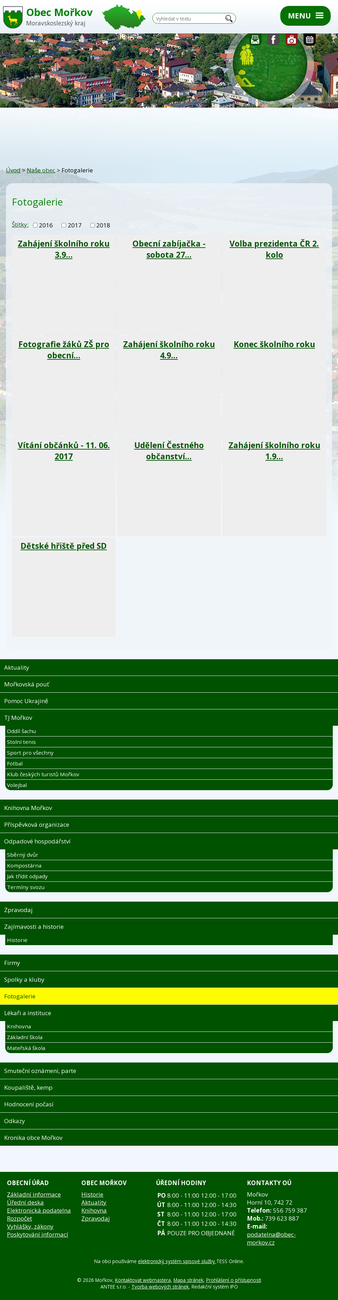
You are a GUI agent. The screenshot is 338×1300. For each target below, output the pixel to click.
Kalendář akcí (310, 41)
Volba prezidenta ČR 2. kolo (274, 249)
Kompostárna (24, 865)
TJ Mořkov (18, 718)
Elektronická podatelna (39, 1210)
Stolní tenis (21, 741)
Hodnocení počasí (29, 1104)
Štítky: (20, 224)
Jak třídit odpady (27, 876)
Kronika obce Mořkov (33, 1138)
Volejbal (17, 784)
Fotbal (15, 763)
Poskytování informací (37, 1234)
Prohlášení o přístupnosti (233, 1280)
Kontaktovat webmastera (143, 1280)
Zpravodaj (18, 910)
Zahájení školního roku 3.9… (64, 249)
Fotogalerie (292, 41)
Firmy (12, 963)
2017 (75, 225)
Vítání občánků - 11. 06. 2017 (64, 450)
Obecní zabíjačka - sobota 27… (169, 249)
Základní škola (24, 1037)
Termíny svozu (26, 886)
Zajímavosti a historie (34, 927)
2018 (103, 225)
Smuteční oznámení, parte (40, 1071)
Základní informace (34, 1194)
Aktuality (16, 667)
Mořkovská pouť (26, 684)
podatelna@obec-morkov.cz (271, 1238)
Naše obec (41, 170)
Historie (17, 939)
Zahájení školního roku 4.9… (169, 349)
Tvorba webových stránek (160, 1286)
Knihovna (19, 1026)
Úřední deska (25, 1202)
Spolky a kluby (24, 979)
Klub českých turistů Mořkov (43, 774)
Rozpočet (19, 1218)
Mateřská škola (26, 1047)
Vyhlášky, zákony (30, 1226)
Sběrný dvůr (22, 854)
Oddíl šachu (21, 730)
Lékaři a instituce (27, 1013)
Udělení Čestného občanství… (169, 450)
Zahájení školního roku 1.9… (274, 450)
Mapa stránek (188, 1280)
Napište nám (255, 41)
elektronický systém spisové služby (177, 1261)
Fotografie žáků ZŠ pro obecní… (63, 349)
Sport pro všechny (30, 752)
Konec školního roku (274, 344)
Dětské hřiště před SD (64, 545)
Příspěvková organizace (36, 824)
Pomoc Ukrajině (26, 701)
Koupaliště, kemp (28, 1087)
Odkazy (14, 1121)
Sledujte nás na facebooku (274, 41)
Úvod (13, 170)
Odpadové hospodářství (37, 841)
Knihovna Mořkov (28, 808)
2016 (46, 225)
